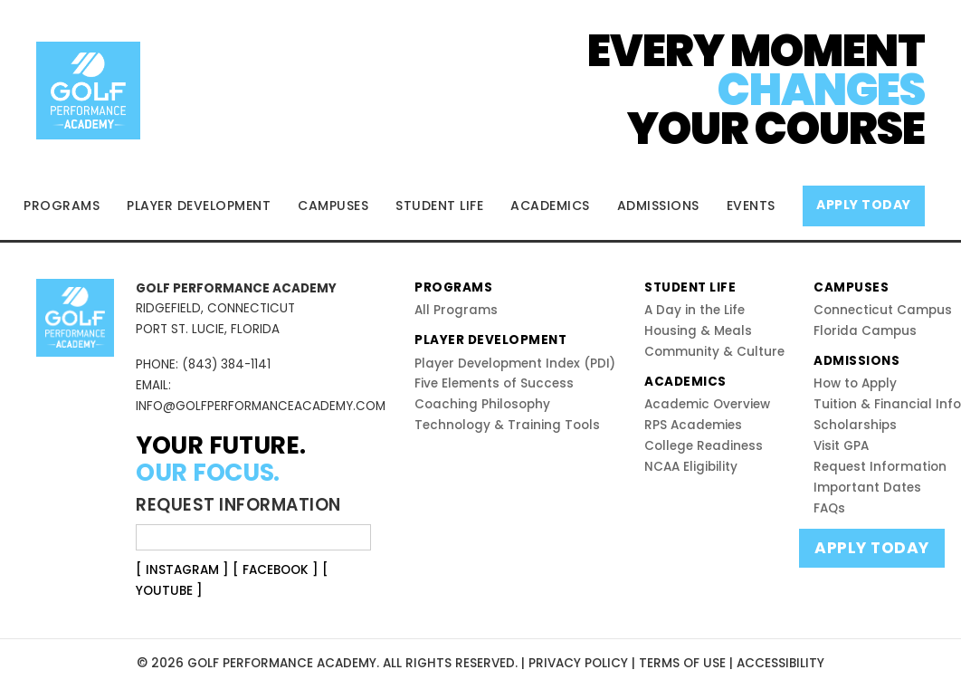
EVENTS (751, 205)
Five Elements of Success (494, 383)
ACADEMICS (550, 205)
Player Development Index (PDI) (514, 363)
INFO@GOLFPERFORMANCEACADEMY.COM (260, 406)
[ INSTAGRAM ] (182, 570)
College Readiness (703, 446)
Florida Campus (865, 331)
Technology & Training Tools (507, 425)
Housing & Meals (698, 331)
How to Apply (855, 383)
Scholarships (855, 425)
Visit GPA (841, 446)
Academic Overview (707, 404)
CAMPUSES (333, 205)
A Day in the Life (694, 310)
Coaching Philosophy (482, 404)
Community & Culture (714, 351)
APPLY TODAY (863, 205)
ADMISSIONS (658, 205)
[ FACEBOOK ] (276, 570)
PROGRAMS (62, 205)
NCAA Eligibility (690, 466)
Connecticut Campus (883, 310)
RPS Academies (693, 425)
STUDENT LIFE (439, 205)
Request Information (880, 466)
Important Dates (867, 487)
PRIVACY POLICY (578, 663)
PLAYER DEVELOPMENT (199, 205)
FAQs (829, 508)
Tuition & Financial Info (887, 404)
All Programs (456, 310)
